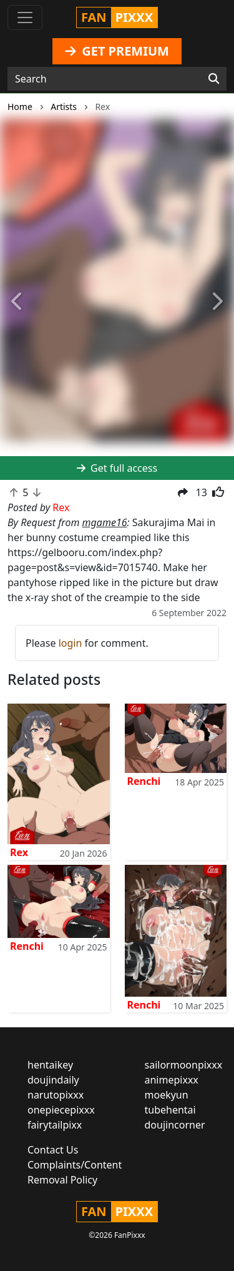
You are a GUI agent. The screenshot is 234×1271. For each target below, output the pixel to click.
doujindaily (53, 1080)
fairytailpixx (54, 1125)
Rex (19, 852)
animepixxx (171, 1080)
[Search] (214, 79)
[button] (17, 302)
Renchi (144, 781)
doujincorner (175, 1125)
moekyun (166, 1095)
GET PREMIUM (117, 50)
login (70, 643)
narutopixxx (55, 1095)
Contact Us (52, 1150)
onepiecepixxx (61, 1110)
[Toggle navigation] (24, 17)
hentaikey (50, 1065)
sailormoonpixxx (184, 1065)
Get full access (117, 468)
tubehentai (170, 1110)
